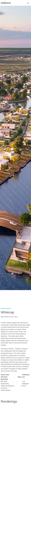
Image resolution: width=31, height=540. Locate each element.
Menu (28, 3)
